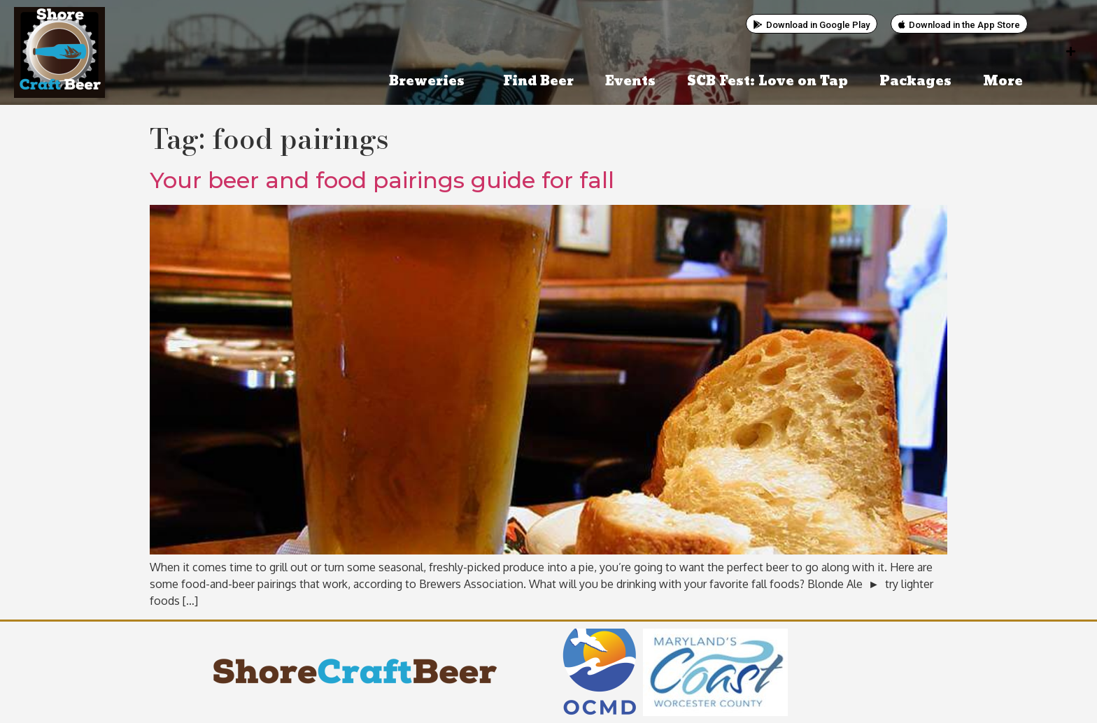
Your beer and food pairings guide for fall (382, 180)
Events (630, 81)
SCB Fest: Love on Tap (767, 81)
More (1006, 81)
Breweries (430, 81)
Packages (915, 81)
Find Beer (538, 81)
